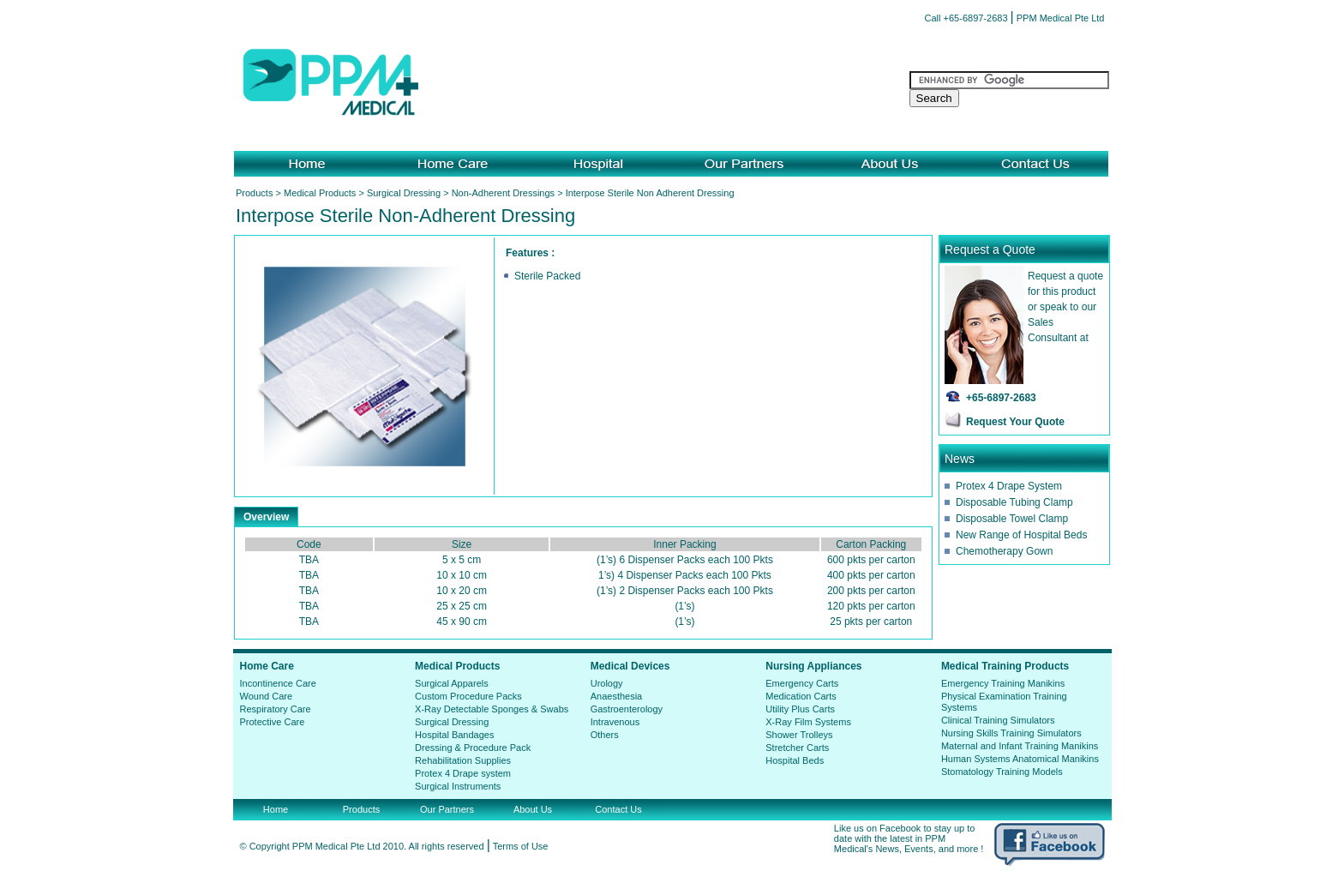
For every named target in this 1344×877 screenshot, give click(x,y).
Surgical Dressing (404, 193)
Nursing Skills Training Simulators (1011, 733)
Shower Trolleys (798, 735)
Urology (607, 683)
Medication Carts (801, 696)
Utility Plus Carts (800, 709)
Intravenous (615, 722)
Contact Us (618, 809)
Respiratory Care (275, 709)
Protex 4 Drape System (1009, 486)
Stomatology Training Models (1002, 771)
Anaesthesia (617, 696)
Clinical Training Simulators (998, 720)
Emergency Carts (801, 683)
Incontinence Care (278, 683)
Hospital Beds (794, 760)
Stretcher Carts (797, 747)
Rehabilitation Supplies (463, 760)
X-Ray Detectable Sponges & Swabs (491, 709)
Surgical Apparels (452, 683)
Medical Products (320, 193)
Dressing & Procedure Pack (473, 747)
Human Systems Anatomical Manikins (1020, 759)
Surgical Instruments (458, 786)
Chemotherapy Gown (1004, 551)
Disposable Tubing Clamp (1014, 502)
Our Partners (447, 809)
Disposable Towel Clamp (1012, 519)
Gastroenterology (627, 709)
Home (275, 809)
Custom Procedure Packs (468, 696)
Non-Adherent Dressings (503, 193)
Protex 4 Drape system (463, 773)
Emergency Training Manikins (1003, 683)
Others (605, 735)
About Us (532, 809)
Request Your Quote (1015, 422)
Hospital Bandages (454, 735)
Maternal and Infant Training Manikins (1019, 746)
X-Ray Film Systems (808, 722)
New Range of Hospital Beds (1021, 535)
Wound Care (266, 696)
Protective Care (272, 722)
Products (254, 193)
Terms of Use (521, 846)
